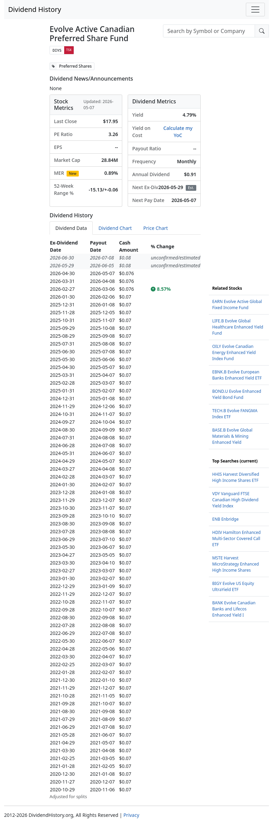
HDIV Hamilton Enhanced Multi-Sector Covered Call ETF (236, 538)
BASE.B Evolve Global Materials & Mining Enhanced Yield (232, 436)
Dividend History (34, 9)
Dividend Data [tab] (71, 228)
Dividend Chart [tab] (115, 228)
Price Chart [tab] (155, 228)
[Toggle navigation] (255, 9)
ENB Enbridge (225, 519)
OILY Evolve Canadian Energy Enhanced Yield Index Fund (234, 352)
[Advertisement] (239, 165)
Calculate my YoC (178, 131)
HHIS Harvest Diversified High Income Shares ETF (235, 477)
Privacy (131, 815)
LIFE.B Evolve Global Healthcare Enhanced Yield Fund (237, 327)
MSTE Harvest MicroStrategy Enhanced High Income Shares (235, 564)
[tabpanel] (125, 519)
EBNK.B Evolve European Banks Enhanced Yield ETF (237, 375)
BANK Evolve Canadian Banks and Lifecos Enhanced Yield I (233, 609)
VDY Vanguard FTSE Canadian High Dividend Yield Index (235, 500)
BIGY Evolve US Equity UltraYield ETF (233, 586)
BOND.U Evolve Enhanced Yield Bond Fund (236, 394)
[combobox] (209, 30)
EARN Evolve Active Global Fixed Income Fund (237, 304)
